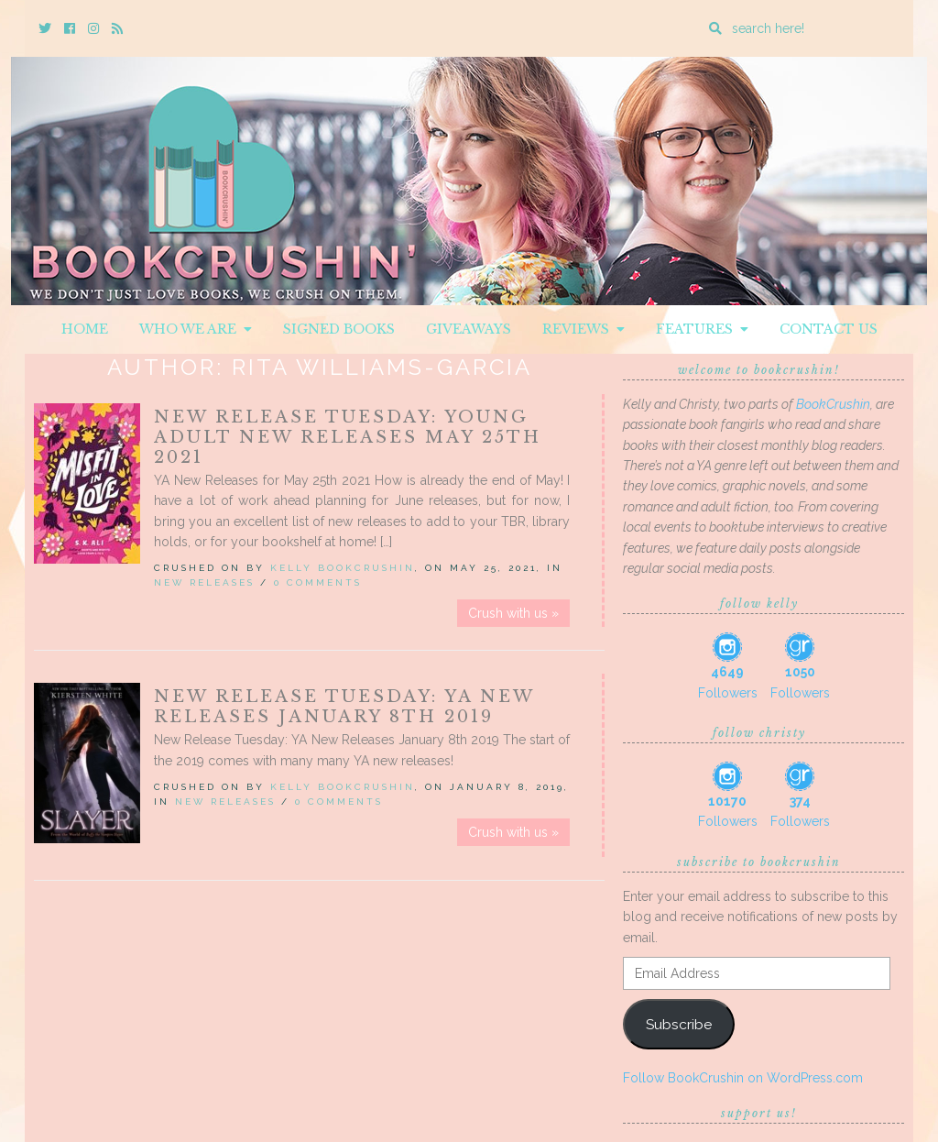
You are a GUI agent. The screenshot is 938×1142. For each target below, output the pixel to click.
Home (84, 329)
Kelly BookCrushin (342, 568)
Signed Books (339, 329)
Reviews (583, 329)
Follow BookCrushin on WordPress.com (743, 1078)
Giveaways (468, 329)
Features (702, 329)
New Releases (204, 582)
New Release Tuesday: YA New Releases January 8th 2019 (344, 706)
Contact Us (829, 329)
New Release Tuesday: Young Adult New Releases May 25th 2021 (347, 437)
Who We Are (195, 329)
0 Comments (318, 582)
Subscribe (679, 1024)
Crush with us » (513, 613)
